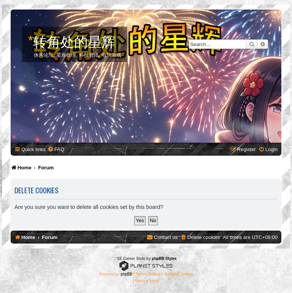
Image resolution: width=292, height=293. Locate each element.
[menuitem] (56, 149)
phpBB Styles (164, 258)
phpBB (126, 274)
